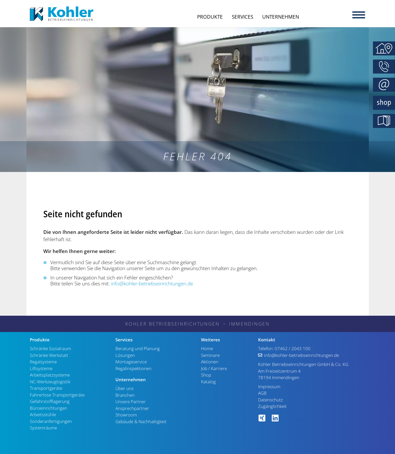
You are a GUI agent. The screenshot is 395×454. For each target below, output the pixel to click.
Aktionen (209, 362)
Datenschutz (270, 400)
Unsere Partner (130, 402)
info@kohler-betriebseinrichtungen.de (152, 283)
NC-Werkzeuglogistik (50, 382)
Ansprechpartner (132, 408)
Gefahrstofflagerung (50, 401)
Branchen (125, 395)
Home (207, 348)
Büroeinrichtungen (48, 408)
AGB (262, 393)
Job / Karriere (214, 368)
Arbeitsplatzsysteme (50, 375)
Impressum (269, 387)
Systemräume (43, 428)
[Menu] (358, 14)
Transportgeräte (46, 388)
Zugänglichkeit (272, 406)
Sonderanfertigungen (51, 421)
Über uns (124, 388)
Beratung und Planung (137, 348)
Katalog (208, 382)
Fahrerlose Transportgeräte (57, 395)
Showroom (126, 415)
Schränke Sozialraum (50, 348)
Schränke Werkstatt (49, 355)
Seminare (210, 355)
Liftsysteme (41, 368)
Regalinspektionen (133, 368)
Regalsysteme (43, 362)
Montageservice (131, 362)
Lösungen (125, 355)
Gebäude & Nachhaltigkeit (141, 421)
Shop (206, 375)
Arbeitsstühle (43, 414)
